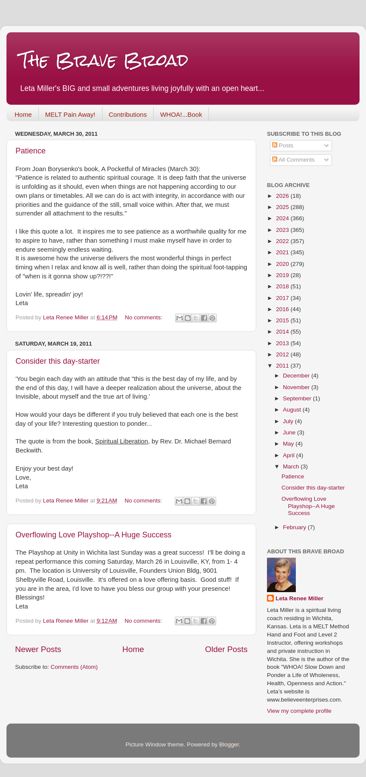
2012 (283, 354)
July (289, 421)
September (298, 398)
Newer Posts (38, 649)
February (295, 527)
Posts (283, 145)
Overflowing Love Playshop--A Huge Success (93, 534)
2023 (283, 230)
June (290, 432)
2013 (283, 343)
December (297, 375)
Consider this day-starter (58, 361)
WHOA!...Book (181, 114)
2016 (283, 309)
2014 (283, 331)
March (292, 466)
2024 (283, 218)
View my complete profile (299, 711)
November (297, 387)
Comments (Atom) (74, 667)
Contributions (128, 114)
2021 (283, 252)
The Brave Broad (104, 60)
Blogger (229, 744)
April (289, 455)
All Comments (293, 159)
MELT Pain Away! (70, 114)
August (293, 409)
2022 (283, 241)
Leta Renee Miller (299, 598)
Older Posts (226, 649)
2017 (283, 298)
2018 (283, 286)
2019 (283, 275)
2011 (283, 365)
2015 (283, 320)
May (289, 443)
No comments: (144, 317)
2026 (283, 196)
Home (23, 114)
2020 (283, 264)
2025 (283, 207)
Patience (31, 151)
